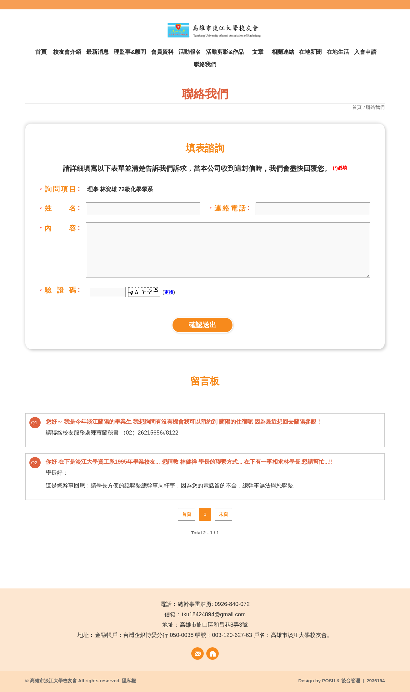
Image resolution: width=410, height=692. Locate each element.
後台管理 (350, 680)
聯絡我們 (375, 107)
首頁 (357, 107)
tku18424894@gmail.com (214, 614)
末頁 (223, 514)
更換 (168, 292)
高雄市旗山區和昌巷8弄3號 (214, 625)
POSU (328, 680)
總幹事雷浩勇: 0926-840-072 (214, 604)
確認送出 (202, 325)
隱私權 (129, 680)
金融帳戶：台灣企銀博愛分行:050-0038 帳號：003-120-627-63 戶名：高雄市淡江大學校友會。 (213, 635)
